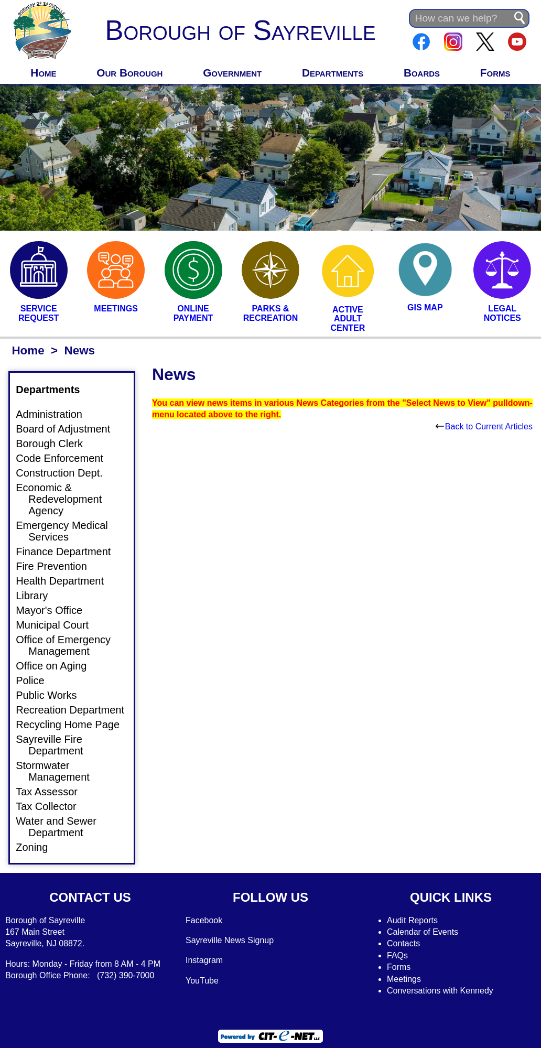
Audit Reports (412, 920)
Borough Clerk (55, 443)
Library (38, 595)
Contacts (403, 943)
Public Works (52, 695)
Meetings (404, 979)
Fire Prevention (57, 566)
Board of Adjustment (69, 429)
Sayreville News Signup (230, 940)
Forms (495, 73)
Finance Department (69, 551)
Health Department (66, 581)
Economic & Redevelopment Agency (65, 499)
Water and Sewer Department (62, 826)
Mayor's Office (55, 610)
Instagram (204, 960)
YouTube (202, 980)
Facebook (204, 920)
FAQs (397, 955)
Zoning (38, 847)
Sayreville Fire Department (55, 745)
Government (232, 73)
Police (36, 680)
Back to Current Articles (484, 426)
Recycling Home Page (74, 724)
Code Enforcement (65, 458)
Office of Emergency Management (69, 645)
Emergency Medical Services (68, 531)
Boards (422, 73)
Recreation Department (76, 710)
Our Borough (129, 73)
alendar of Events (426, 931)
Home (43, 73)
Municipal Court (58, 625)
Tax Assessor (53, 791)
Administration (55, 414)
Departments (332, 73)
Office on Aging (57, 666)
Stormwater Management (59, 771)
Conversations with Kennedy (440, 990)
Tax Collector (52, 806)
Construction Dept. (65, 473)
